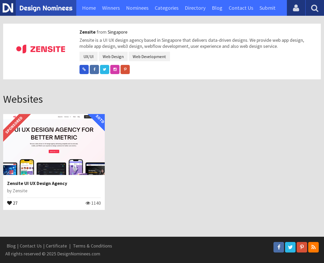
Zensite (88, 32)
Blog (217, 7)
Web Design (113, 56)
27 (12, 202)
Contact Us (241, 7)
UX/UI (88, 56)
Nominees (137, 7)
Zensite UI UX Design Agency (37, 183)
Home (89, 7)
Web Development (149, 56)
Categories (166, 7)
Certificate (56, 246)
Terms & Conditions (92, 246)
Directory (195, 7)
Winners (111, 7)
